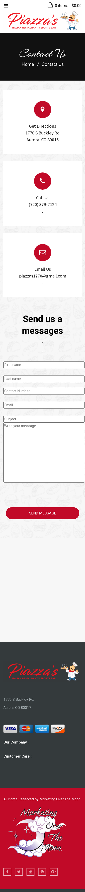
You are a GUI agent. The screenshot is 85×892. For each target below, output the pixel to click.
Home (28, 64)
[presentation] (37, 496)
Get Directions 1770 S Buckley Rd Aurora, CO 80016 (42, 132)
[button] (65, 5)
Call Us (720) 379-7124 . (43, 204)
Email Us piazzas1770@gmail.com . (42, 275)
